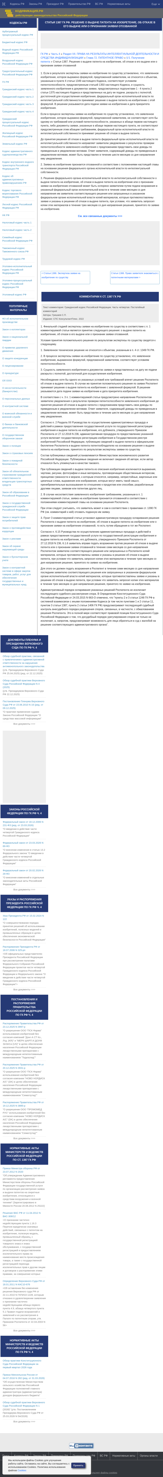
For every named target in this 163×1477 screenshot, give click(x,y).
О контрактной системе (15, 406)
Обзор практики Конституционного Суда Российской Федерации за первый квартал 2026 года (22, 1364)
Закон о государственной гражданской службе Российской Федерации (16, 506)
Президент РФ (55, 4)
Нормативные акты (118, 4)
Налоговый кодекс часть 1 (16, 222)
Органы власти (149, 1455)
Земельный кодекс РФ (14, 143)
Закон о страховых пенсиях (17, 453)
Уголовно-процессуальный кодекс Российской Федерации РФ (17, 283)
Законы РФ (35, 4)
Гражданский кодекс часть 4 (18, 111)
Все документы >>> (24, 723)
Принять (78, 1465)
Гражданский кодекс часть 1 (18, 89)
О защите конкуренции (15, 358)
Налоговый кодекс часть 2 (16, 230)
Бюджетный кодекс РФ (14, 42)
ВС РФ (99, 4)
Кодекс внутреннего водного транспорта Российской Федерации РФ (18, 165)
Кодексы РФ (17, 4)
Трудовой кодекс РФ (13, 258)
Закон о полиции (11, 445)
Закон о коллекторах (13, 329)
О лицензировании (12, 365)
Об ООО (7, 380)
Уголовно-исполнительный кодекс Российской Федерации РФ (17, 269)
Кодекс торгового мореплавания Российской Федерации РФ (17, 193)
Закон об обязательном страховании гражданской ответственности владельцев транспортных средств (17, 478)
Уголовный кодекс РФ (14, 294)
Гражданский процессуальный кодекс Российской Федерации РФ (17, 122)
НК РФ (5, 215)
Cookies (22, 1470)
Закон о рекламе (11, 538)
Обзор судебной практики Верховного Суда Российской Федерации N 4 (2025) (24, 684)
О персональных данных (16, 398)
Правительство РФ (79, 4)
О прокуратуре (10, 373)
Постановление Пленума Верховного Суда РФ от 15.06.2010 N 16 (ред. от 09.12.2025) (23, 704)
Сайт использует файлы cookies (99, 1472)
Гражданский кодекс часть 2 (18, 96)
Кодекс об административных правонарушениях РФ (14, 179)
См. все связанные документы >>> (100, 216)
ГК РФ (5, 82)
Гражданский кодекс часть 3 (18, 104)
